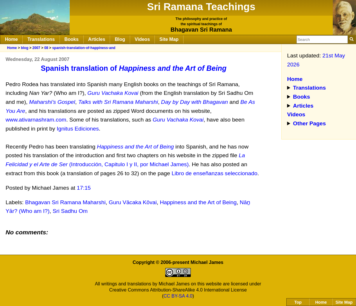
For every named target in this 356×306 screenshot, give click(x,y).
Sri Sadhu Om (70, 211)
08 (46, 48)
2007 (36, 48)
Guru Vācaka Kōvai (133, 202)
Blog (120, 39)
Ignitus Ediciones (78, 129)
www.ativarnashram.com (36, 120)
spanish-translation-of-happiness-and (83, 48)
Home (11, 39)
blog (24, 48)
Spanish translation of (133, 68)
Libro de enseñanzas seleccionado (215, 173)
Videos (142, 39)
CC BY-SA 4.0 (178, 296)
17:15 (84, 188)
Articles (96, 39)
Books (71, 39)
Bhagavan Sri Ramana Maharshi (65, 202)
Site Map (169, 39)
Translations (41, 39)
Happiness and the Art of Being (198, 202)
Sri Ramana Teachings (201, 6)
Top (298, 302)
